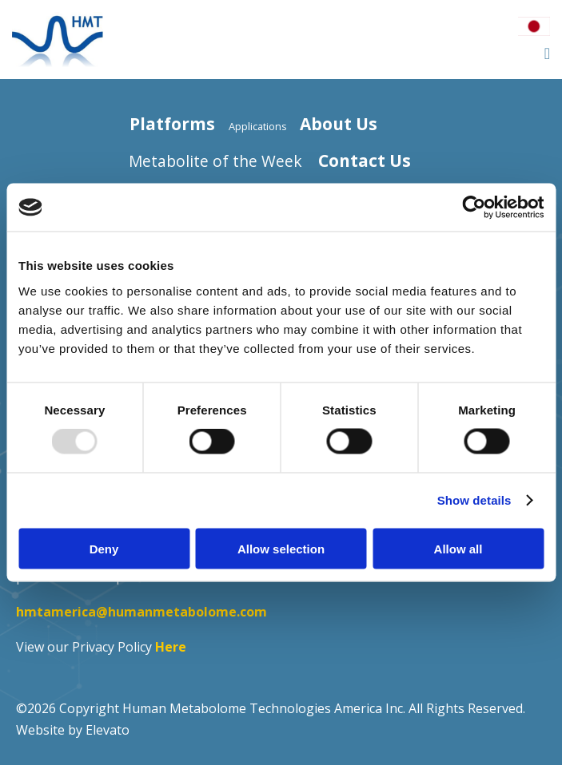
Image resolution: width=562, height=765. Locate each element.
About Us (338, 124)
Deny (104, 548)
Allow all (458, 548)
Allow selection (281, 548)
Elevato (108, 730)
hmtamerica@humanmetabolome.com (141, 611)
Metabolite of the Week (215, 161)
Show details (474, 500)
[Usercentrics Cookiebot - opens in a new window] (474, 208)
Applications (258, 126)
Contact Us (364, 160)
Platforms (172, 124)
